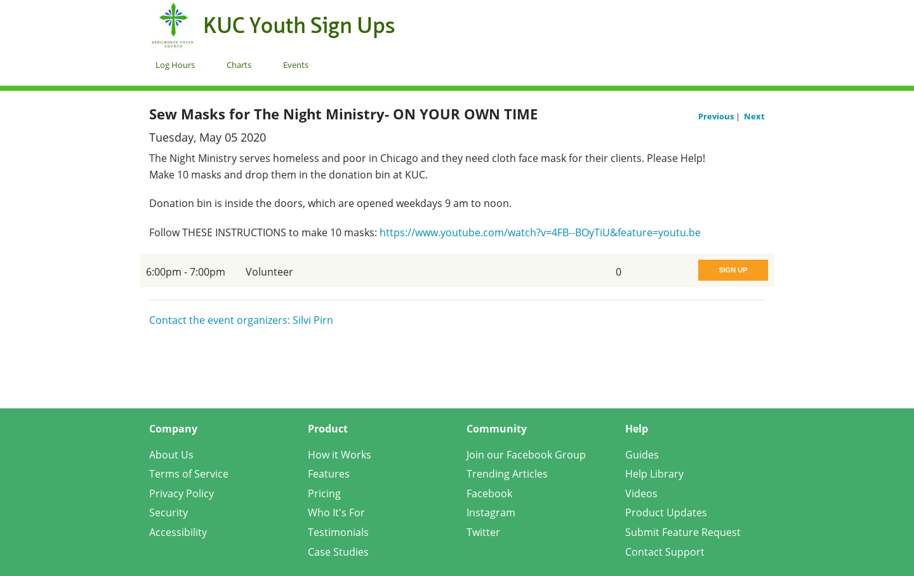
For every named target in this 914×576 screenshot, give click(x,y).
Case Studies (338, 552)
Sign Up (733, 270)
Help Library (654, 474)
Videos (641, 493)
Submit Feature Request (683, 532)
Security (168, 512)
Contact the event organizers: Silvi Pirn (241, 320)
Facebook (489, 493)
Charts (239, 64)
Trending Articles (507, 474)
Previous (717, 116)
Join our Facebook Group (526, 455)
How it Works (339, 455)
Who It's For (336, 512)
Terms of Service (188, 474)
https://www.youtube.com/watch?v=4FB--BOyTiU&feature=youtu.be (540, 232)
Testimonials (338, 532)
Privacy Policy (181, 493)
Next (754, 116)
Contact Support (665, 552)
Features (329, 474)
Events (295, 64)
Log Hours (175, 64)
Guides (642, 455)
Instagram (491, 512)
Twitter (483, 532)
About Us (171, 455)
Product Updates (666, 512)
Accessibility (178, 532)
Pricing (324, 493)
